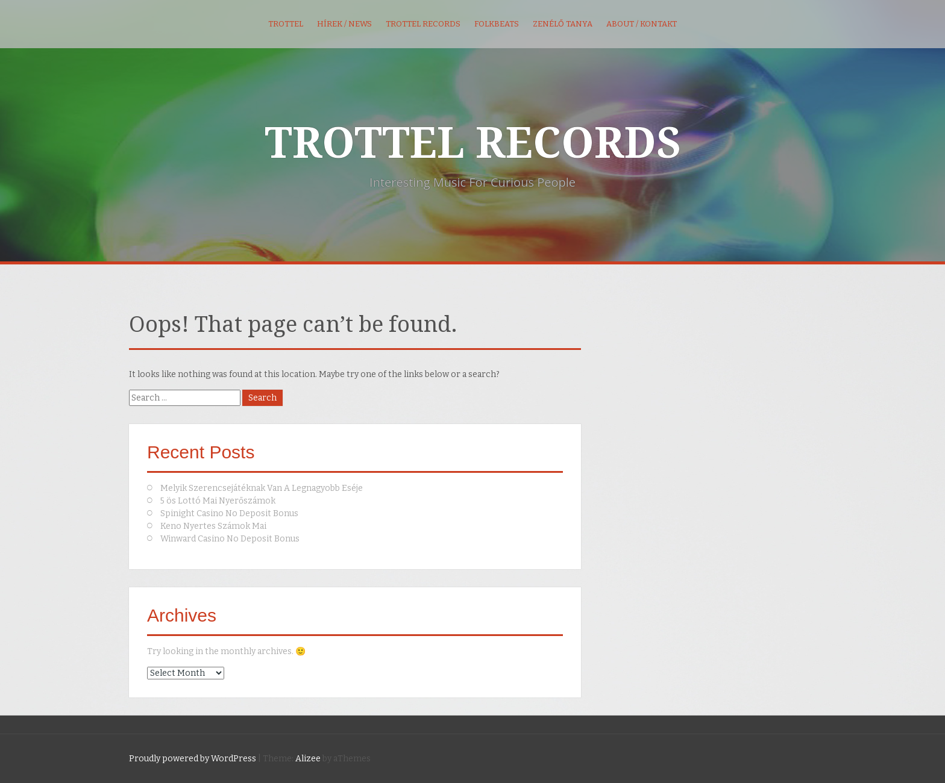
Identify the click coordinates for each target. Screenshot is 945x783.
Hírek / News (344, 23)
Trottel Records (423, 23)
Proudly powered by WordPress (192, 758)
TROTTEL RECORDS (473, 143)
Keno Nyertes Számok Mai (213, 526)
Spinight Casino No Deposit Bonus (229, 513)
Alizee (308, 758)
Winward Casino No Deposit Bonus (230, 539)
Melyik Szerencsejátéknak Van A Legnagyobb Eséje (261, 488)
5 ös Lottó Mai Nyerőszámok (217, 501)
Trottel (285, 23)
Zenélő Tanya (562, 23)
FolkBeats (496, 23)
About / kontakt (641, 23)
